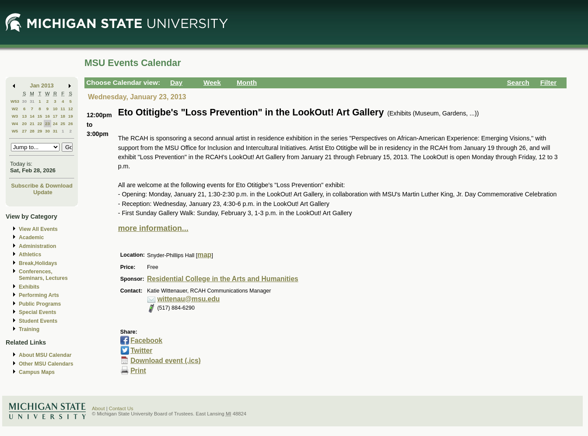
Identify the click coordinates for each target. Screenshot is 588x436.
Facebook (146, 340)
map (204, 254)
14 (32, 116)
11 (62, 108)
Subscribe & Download (42, 185)
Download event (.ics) (165, 360)
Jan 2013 (42, 85)
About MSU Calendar (45, 355)
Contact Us (121, 408)
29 (39, 131)
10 (55, 108)
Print (138, 370)
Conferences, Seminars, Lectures (43, 275)
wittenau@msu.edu (188, 299)
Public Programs (40, 304)
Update (42, 192)
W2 (15, 108)
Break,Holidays (38, 263)
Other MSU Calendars (46, 364)
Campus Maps (37, 372)
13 (24, 116)
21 (32, 123)
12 (70, 108)
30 (24, 101)
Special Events (37, 312)
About (98, 408)
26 (70, 123)
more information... (153, 228)
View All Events (38, 229)
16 (47, 116)
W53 (14, 101)
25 (62, 123)
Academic (31, 237)
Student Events (38, 321)
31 (32, 101)
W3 (15, 116)
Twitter (141, 350)
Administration (37, 246)
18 (62, 116)
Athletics (30, 254)
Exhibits (29, 287)
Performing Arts (39, 295)
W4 (15, 123)
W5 (15, 131)
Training (29, 329)
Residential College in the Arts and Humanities (222, 279)
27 (24, 131)
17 (55, 116)
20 (24, 123)
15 (39, 116)
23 (47, 123)
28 (32, 131)
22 (39, 123)
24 (55, 123)
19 (70, 116)
